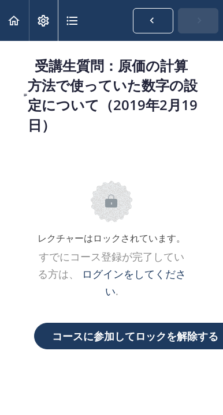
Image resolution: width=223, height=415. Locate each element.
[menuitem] (43, 20)
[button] (14, 20)
